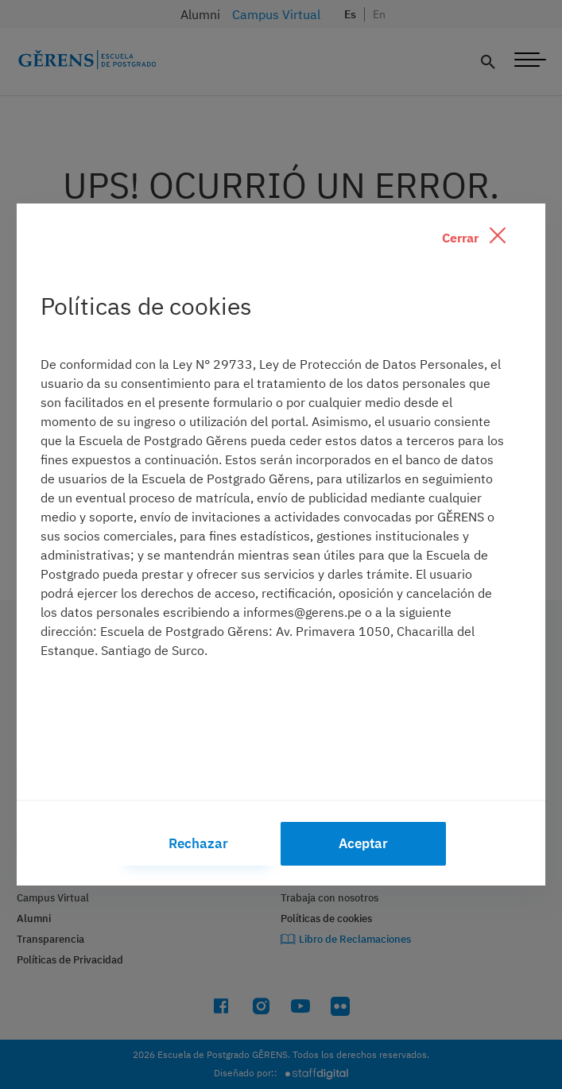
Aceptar (363, 843)
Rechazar (198, 843)
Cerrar (474, 236)
